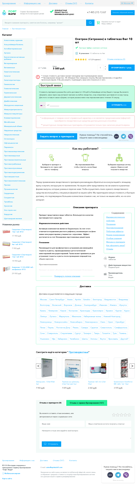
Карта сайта (7, 478)
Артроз (7, 53)
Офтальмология (11, 143)
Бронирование (9, 3)
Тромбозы (8, 202)
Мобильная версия (12, 473)
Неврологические (11, 134)
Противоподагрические (14, 172)
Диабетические (10, 101)
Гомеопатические (11, 88)
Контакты (89, 3)
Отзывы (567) (71, 3)
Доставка (53, 3)
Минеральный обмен (13, 126)
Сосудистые (9, 197)
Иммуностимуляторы (13, 114)
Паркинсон (8, 147)
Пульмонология (11, 189)
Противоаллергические (14, 151)
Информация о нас (32, 3)
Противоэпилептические (14, 181)
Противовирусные (12, 155)
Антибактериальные (13, 49)
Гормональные (10, 93)
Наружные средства (12, 130)
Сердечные (9, 193)
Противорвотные (19, 29)
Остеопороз (9, 139)
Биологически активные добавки (14, 58)
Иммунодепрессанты (13, 109)
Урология (8, 206)
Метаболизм (9, 122)
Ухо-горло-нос (10, 210)
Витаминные (9, 67)
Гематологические (12, 72)
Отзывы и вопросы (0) (116, 59)
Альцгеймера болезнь (13, 44)
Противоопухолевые (13, 168)
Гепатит (7, 76)
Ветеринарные (10, 63)
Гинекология (9, 84)
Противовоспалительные (15, 160)
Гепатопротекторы (12, 80)
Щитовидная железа (13, 218)
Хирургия (8, 214)
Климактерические (12, 118)
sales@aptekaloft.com (54, 467)
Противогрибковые (12, 164)
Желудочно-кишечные (13, 105)
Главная (5, 29)
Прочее (7, 185)
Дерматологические (12, 97)
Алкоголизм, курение (13, 40)
